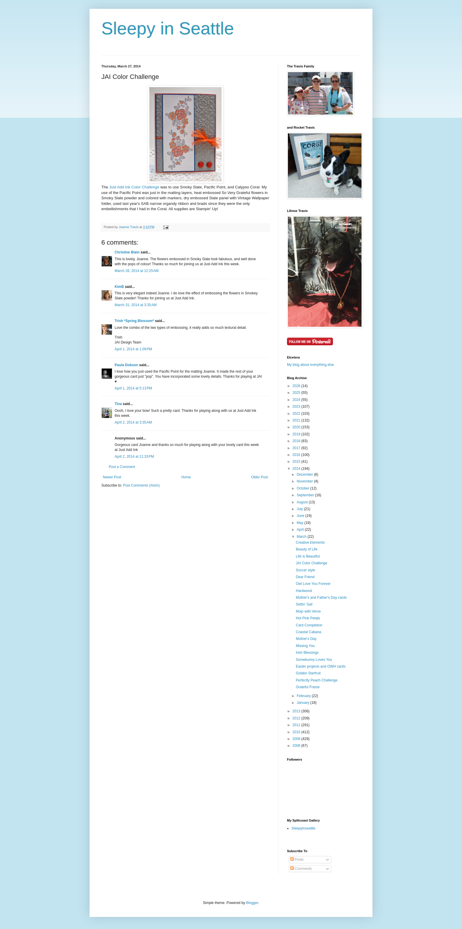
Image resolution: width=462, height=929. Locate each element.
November (305, 481)
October (303, 488)
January (303, 703)
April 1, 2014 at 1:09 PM (133, 349)
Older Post (259, 477)
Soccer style (305, 570)
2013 (297, 711)
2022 (297, 414)
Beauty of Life (306, 549)
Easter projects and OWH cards (321, 666)
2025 (297, 393)
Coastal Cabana (308, 632)
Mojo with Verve (308, 611)
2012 (297, 718)
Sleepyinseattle (303, 828)
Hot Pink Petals (308, 618)
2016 (297, 455)
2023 (297, 406)
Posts (296, 859)
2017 (297, 448)
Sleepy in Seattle (167, 28)
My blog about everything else (310, 365)
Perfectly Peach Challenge (316, 680)
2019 (297, 434)
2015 (297, 461)
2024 (297, 400)
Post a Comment (122, 467)
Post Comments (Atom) (141, 485)
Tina (118, 404)
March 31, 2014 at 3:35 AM (135, 305)
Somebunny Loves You (314, 660)
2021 (297, 420)
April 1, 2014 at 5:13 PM (133, 388)
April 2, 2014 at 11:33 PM (134, 456)
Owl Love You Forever (313, 584)
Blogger (252, 903)
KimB (119, 287)
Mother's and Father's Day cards (321, 597)
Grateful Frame (308, 687)
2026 (297, 386)
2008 (297, 746)
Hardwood (304, 591)
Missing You (305, 646)
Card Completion (309, 625)
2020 (297, 427)
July (300, 509)
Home (186, 477)
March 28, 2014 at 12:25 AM (137, 271)
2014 (297, 469)
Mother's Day (306, 639)
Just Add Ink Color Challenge (134, 187)
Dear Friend (305, 577)
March (302, 537)
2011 (297, 725)
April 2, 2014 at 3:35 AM (133, 422)
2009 (297, 739)
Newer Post (112, 477)
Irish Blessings (307, 653)
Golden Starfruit (308, 673)
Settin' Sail (304, 604)
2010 (297, 732)
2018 (297, 441)
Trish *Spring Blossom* (134, 321)
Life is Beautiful (308, 556)
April (301, 529)
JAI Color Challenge (311, 563)
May (300, 523)
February (304, 696)
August (303, 502)
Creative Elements (310, 542)
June (301, 516)
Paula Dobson (126, 365)
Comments (301, 869)
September (306, 495)
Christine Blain (127, 252)
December (305, 474)
